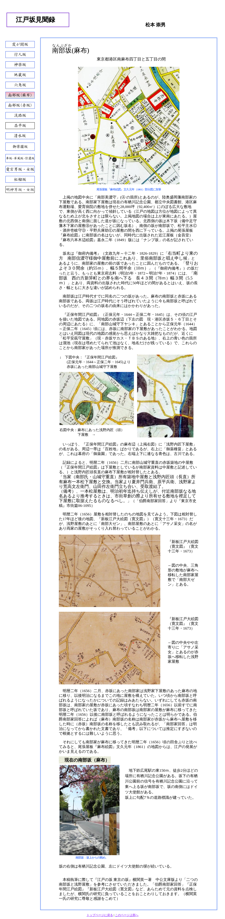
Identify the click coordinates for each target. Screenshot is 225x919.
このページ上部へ (126, 915)
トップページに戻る (100, 915)
